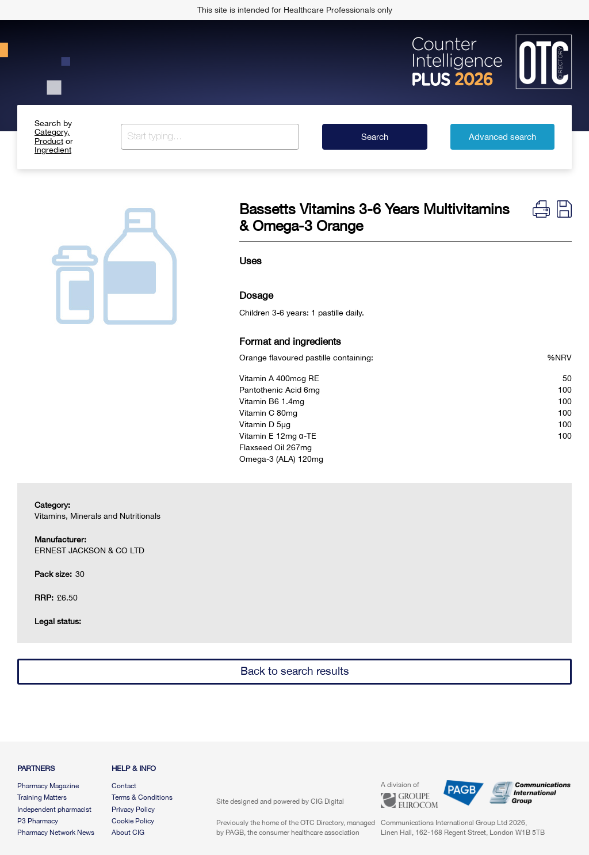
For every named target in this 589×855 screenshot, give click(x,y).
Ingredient (53, 149)
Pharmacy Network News (55, 833)
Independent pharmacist (54, 809)
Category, (52, 131)
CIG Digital (327, 801)
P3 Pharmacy (37, 821)
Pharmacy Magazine (48, 786)
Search (374, 137)
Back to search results (294, 670)
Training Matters (42, 797)
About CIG (128, 833)
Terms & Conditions (142, 797)
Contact (124, 786)
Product (49, 141)
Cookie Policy (133, 821)
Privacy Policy (133, 809)
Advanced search (502, 137)
